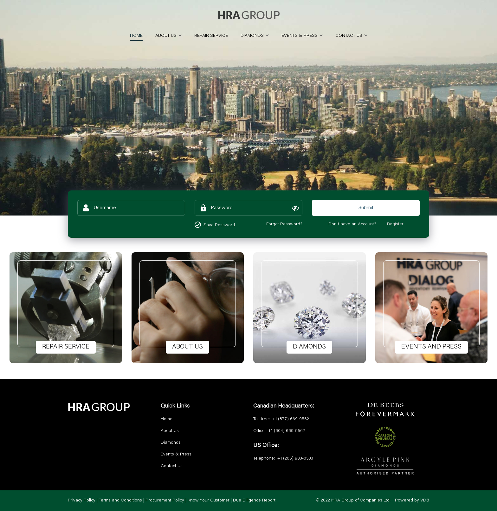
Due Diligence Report (254, 500)
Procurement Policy (164, 500)
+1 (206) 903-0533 (295, 458)
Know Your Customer (208, 500)
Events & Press (176, 454)
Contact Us (172, 466)
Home (166, 419)
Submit (365, 207)
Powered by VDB (412, 500)
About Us (170, 431)
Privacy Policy (81, 500)
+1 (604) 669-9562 (286, 431)
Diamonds (171, 443)
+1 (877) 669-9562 (290, 419)
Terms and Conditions (120, 500)
